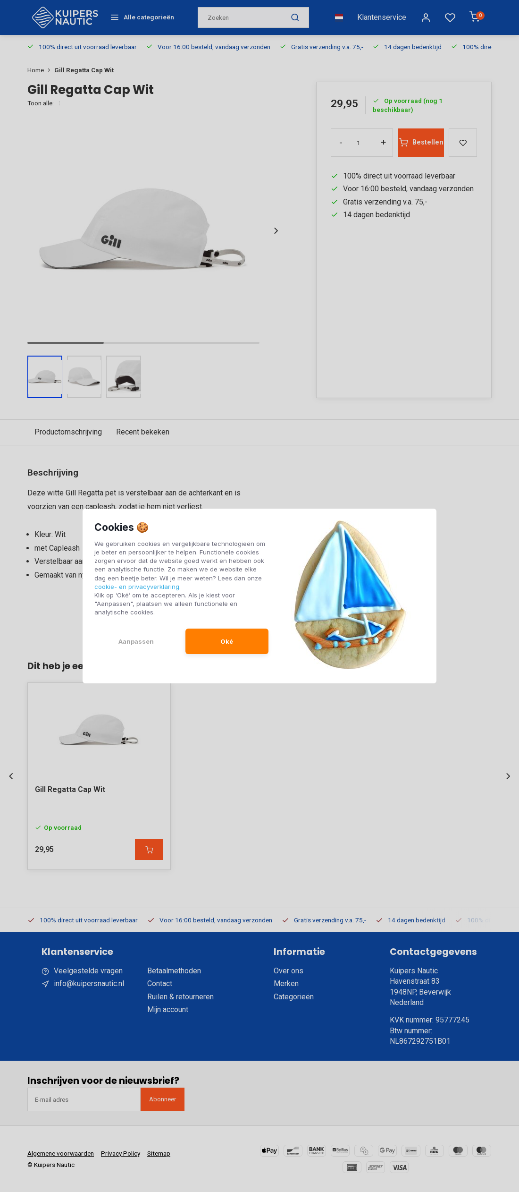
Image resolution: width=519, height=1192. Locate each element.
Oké (226, 641)
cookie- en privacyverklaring (136, 586)
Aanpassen (136, 641)
